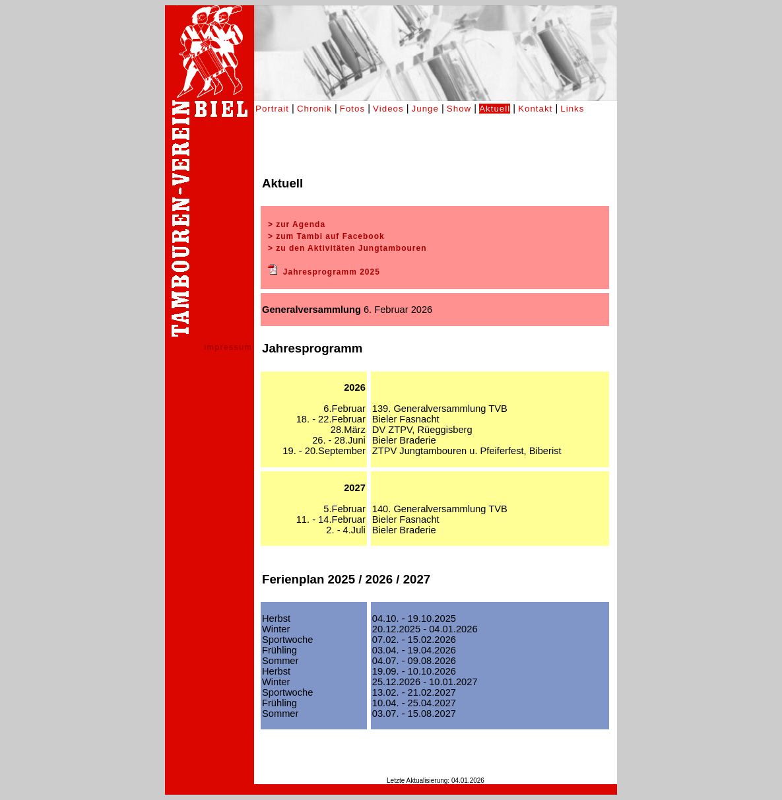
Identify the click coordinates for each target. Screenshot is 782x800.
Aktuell (494, 109)
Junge (425, 109)
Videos (388, 109)
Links (572, 109)
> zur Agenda (296, 224)
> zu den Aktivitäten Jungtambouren (347, 248)
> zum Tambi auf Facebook (326, 236)
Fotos (352, 109)
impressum (228, 347)
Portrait (272, 109)
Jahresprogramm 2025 (331, 272)
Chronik (314, 109)
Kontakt (535, 109)
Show (459, 109)
